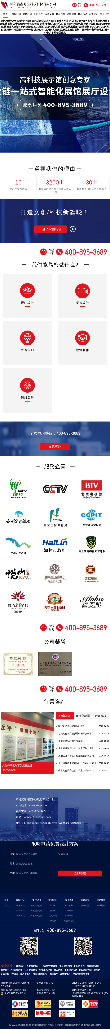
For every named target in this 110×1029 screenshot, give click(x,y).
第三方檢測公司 (40, 973)
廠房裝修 (54, 973)
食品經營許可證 (44, 983)
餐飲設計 (27, 14)
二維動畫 (69, 910)
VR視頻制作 (16, 970)
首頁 (5, 14)
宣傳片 (53, 905)
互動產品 (38, 14)
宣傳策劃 (49, 14)
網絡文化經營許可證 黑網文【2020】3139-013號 (86, 984)
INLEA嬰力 (79, 966)
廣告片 (53, 910)
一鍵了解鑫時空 (50, 229)
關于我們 (104, 14)
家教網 (97, 970)
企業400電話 (32, 966)
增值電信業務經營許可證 (14, 989)
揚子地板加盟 (66, 966)
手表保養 (5, 973)
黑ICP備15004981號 (13, 993)
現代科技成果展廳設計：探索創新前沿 (77, 763)
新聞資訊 (93, 14)
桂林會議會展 (31, 970)
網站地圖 (101, 900)
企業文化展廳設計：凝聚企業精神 (75, 770)
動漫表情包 (69, 920)
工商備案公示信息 (45, 993)
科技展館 (20, 915)
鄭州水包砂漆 (45, 970)
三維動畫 (69, 915)
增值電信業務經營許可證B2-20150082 (15, 984)
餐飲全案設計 (37, 915)
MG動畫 (69, 905)
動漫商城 (82, 14)
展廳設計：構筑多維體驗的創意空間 (76, 755)
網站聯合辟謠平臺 (81, 989)
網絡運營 (71, 14)
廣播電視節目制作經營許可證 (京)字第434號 (90, 994)
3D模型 (14, 973)
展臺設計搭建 (71, 970)
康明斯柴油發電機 (81, 973)
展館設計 (16, 14)
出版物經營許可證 (45, 989)
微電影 (53, 920)
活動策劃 (53, 915)
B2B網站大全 (85, 970)
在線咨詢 (55, 446)
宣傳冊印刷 (65, 973)
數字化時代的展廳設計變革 (71, 726)
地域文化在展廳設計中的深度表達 (75, 733)
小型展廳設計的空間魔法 (70, 741)
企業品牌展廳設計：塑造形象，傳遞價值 (77, 749)
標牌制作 (5, 970)
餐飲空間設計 (37, 905)
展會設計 (20, 966)
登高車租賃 (25, 973)
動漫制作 (60, 14)
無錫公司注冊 (93, 966)
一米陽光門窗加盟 (49, 966)
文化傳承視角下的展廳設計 (17, 765)
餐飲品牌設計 (37, 910)
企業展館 (20, 905)
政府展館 (20, 910)
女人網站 (58, 970)
